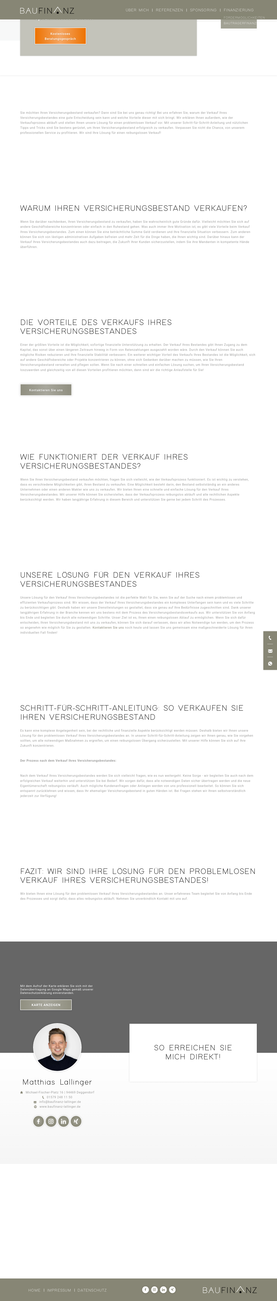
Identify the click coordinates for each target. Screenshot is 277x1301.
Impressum (59, 1290)
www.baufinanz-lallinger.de (59, 1219)
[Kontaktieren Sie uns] (46, 502)
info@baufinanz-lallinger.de (60, 1214)
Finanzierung (239, 10)
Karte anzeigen (46, 1117)
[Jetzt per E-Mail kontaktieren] (270, 650)
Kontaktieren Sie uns (108, 740)
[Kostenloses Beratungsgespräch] (60, 148)
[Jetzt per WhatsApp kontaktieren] (270, 663)
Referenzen (169, 10)
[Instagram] (51, 1234)
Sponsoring (203, 10)
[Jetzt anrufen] (270, 637)
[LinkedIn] (63, 1234)
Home (34, 1290)
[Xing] (76, 1234)
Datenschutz (92, 1290)
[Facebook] (38, 1234)
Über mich (137, 10)
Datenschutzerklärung (36, 1105)
